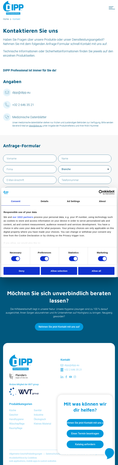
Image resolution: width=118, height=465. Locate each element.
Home (6, 19)
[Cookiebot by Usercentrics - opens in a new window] (101, 192)
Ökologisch (40, 419)
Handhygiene (16, 419)
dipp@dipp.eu (21, 92)
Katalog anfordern (85, 444)
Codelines (32, 458)
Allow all (96, 271)
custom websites (48, 461)
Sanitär (38, 410)
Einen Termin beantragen (85, 433)
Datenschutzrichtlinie (56, 454)
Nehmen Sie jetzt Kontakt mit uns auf (59, 326)
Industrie (38, 414)
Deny (21, 271)
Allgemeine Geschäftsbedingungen (25, 454)
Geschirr (13, 414)
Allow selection (59, 271)
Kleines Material (42, 423)
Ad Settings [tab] (73, 201)
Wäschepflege (16, 423)
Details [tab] (44, 201)
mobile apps (32, 461)
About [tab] (102, 201)
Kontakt (16, 19)
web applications (17, 461)
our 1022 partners (23, 217)
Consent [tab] (15, 201)
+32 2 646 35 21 (23, 105)
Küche (12, 410)
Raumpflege (15, 428)
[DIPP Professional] (14, 8)
